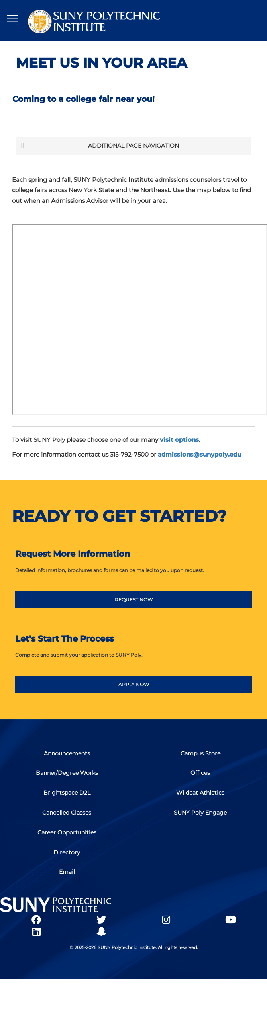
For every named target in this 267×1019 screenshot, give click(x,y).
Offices (200, 773)
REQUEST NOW (134, 600)
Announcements (67, 753)
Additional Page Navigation (99, 145)
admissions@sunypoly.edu (199, 454)
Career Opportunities (66, 833)
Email (67, 873)
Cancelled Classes (66, 813)
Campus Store (200, 753)
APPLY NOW (133, 685)
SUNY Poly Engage (200, 813)
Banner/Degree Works (67, 773)
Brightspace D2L (66, 793)
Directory (66, 853)
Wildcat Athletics (200, 793)
